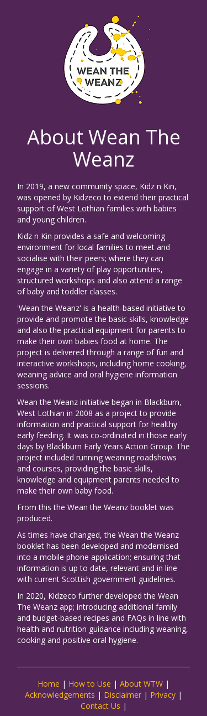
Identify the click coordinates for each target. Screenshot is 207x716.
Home (49, 683)
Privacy (163, 694)
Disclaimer (122, 694)
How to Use (89, 683)
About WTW (141, 683)
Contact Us (100, 706)
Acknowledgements (60, 694)
